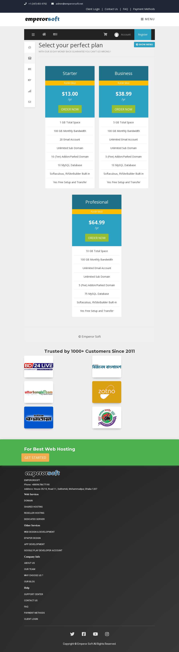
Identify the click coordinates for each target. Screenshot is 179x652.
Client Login (93, 9)
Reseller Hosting (34, 513)
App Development (34, 544)
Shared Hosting (33, 507)
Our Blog (29, 581)
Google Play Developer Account (43, 550)
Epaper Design (32, 538)
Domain (28, 500)
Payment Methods (144, 9)
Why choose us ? (33, 575)
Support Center (33, 594)
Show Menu (144, 44)
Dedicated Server (34, 519)
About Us (29, 563)
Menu (148, 19)
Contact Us (111, 9)
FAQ (125, 9)
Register (143, 34)
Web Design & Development (39, 532)
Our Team (29, 569)
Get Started (35, 457)
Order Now (70, 109)
